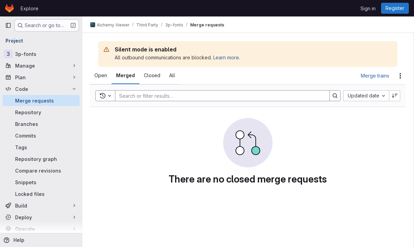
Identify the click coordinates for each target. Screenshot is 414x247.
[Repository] (41, 112)
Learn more (227, 57)
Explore (29, 8)
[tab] (101, 75)
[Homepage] (9, 8)
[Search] (219, 96)
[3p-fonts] (41, 53)
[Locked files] (41, 193)
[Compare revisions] (41, 170)
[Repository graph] (41, 158)
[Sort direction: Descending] (394, 95)
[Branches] (41, 123)
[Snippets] (41, 182)
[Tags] (41, 147)
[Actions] (400, 75)
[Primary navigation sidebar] (8, 25)
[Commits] (41, 135)
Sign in (368, 8)
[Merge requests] (41, 100)
